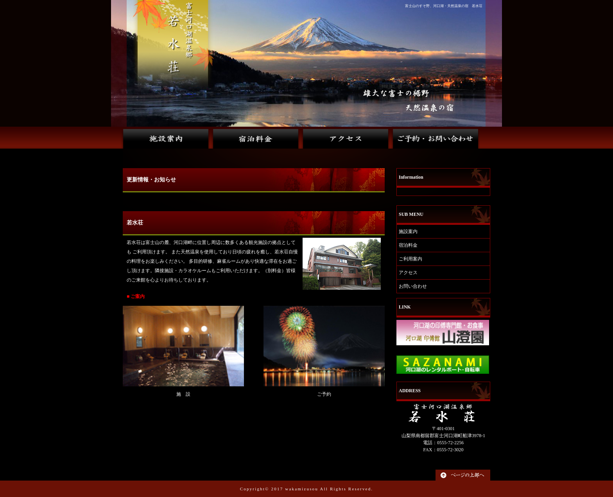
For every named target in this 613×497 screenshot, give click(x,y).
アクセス (408, 272)
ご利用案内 (410, 259)
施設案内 (408, 231)
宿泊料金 (408, 245)
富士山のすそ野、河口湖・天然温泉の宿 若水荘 (443, 6)
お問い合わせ (413, 286)
